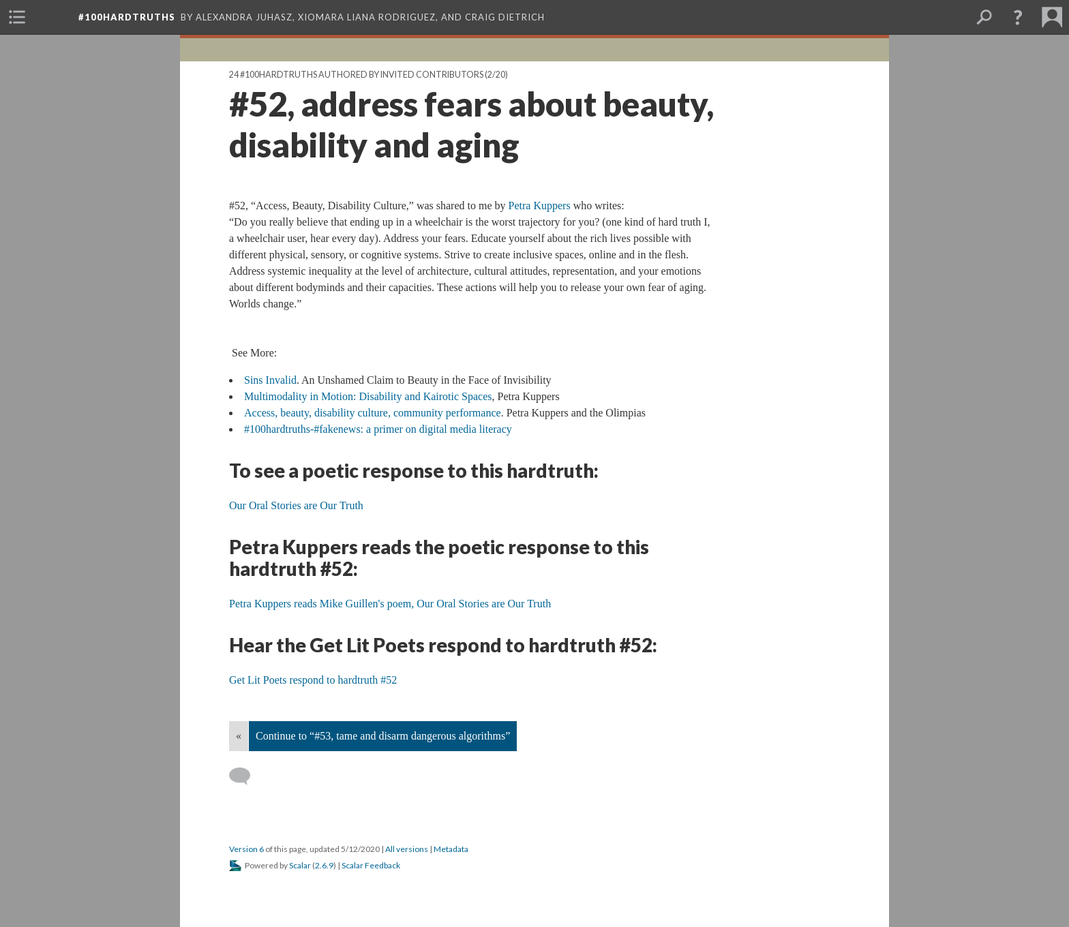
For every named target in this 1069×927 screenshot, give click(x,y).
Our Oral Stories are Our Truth (296, 505)
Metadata (451, 849)
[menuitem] (17, 17)
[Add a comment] (245, 776)
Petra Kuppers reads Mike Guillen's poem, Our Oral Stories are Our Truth (390, 603)
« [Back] (238, 736)
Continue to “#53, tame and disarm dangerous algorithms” (383, 736)
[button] (1018, 17)
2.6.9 (324, 865)
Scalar (300, 865)
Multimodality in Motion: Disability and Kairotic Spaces (368, 396)
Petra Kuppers (540, 205)
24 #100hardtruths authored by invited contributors (356, 75)
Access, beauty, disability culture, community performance (372, 413)
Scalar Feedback (371, 865)
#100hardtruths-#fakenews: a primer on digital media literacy (378, 429)
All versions (406, 849)
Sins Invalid (270, 380)
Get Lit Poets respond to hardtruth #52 (313, 680)
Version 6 (246, 849)
